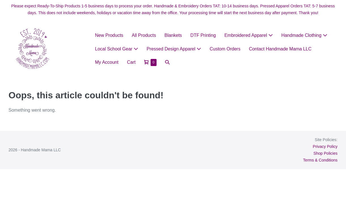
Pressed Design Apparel (174, 48)
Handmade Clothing (304, 35)
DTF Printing (203, 35)
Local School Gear (116, 48)
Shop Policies (325, 153)
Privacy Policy (325, 146)
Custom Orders (225, 48)
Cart (131, 62)
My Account (107, 62)
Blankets (173, 35)
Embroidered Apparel (248, 35)
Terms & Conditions (320, 160)
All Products (144, 35)
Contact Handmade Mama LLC (280, 48)
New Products (109, 35)
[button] (167, 62)
